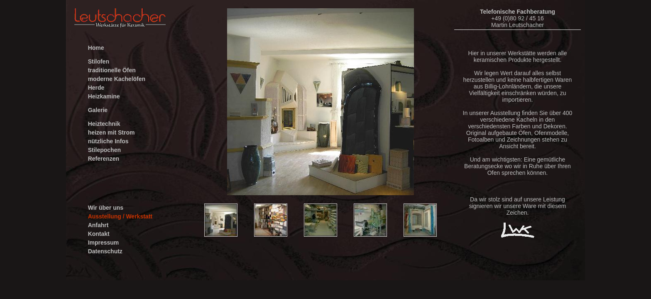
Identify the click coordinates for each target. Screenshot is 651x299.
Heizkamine (104, 96)
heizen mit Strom (111, 132)
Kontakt (99, 233)
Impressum (103, 242)
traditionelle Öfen (112, 70)
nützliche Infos (108, 141)
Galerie (98, 110)
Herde (96, 87)
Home (96, 47)
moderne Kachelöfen (116, 79)
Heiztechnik (104, 123)
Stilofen (98, 61)
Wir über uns (105, 207)
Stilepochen (104, 150)
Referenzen (103, 158)
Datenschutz (105, 251)
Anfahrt (98, 225)
